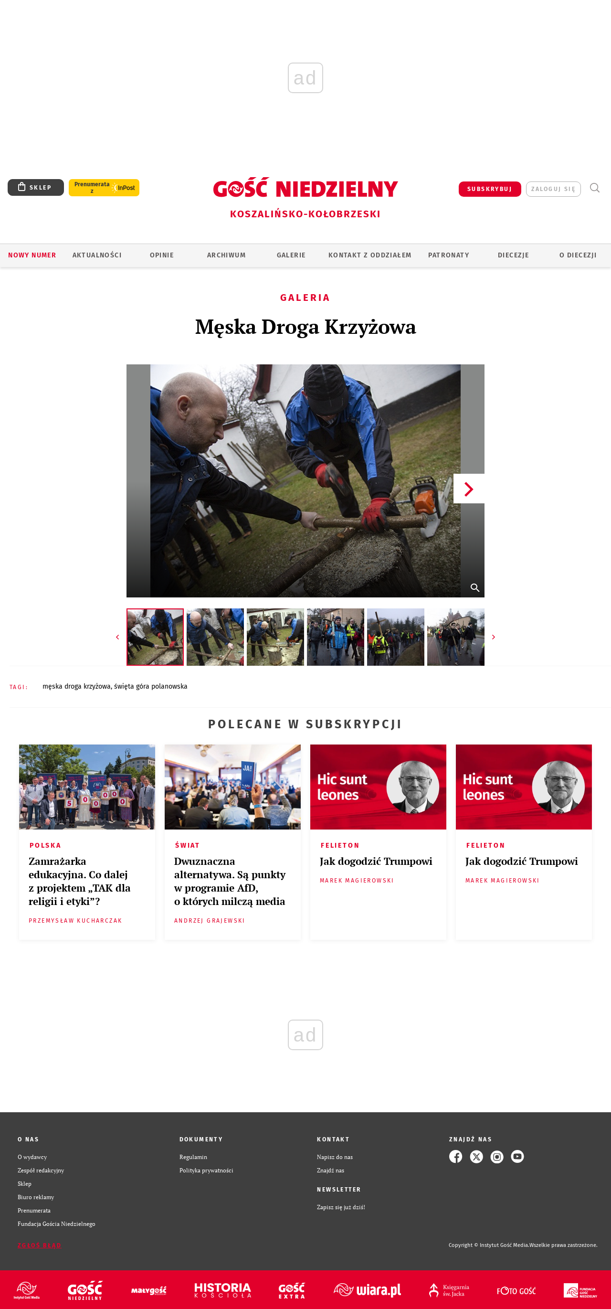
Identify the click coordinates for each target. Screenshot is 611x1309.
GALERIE (291, 255)
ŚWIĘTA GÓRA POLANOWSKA (151, 686)
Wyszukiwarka (594, 188)
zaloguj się (553, 189)
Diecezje (513, 255)
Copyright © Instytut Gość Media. (489, 1245)
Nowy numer (32, 255)
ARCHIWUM (226, 255)
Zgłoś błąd (40, 1245)
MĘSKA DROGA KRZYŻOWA (76, 686)
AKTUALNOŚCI (97, 255)
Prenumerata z (92, 187)
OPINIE (162, 255)
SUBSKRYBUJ (489, 189)
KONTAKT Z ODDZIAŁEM (370, 255)
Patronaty (448, 255)
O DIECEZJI (578, 255)
